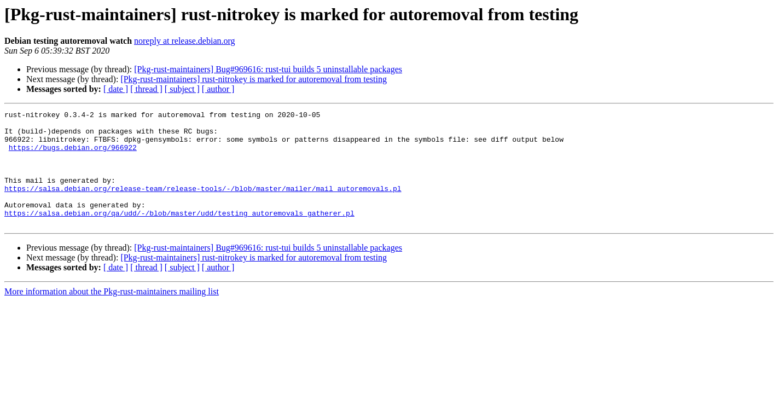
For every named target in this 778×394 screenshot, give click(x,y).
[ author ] (218, 89)
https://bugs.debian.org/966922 (73, 155)
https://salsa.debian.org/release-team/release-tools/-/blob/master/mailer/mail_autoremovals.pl (202, 205)
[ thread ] (146, 89)
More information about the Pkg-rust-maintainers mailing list (111, 314)
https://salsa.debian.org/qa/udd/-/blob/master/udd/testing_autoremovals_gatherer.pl (179, 234)
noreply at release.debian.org (184, 40)
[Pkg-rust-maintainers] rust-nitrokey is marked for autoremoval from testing (253, 79)
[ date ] (115, 89)
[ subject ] (182, 89)
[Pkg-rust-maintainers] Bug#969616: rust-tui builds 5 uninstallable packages (268, 69)
